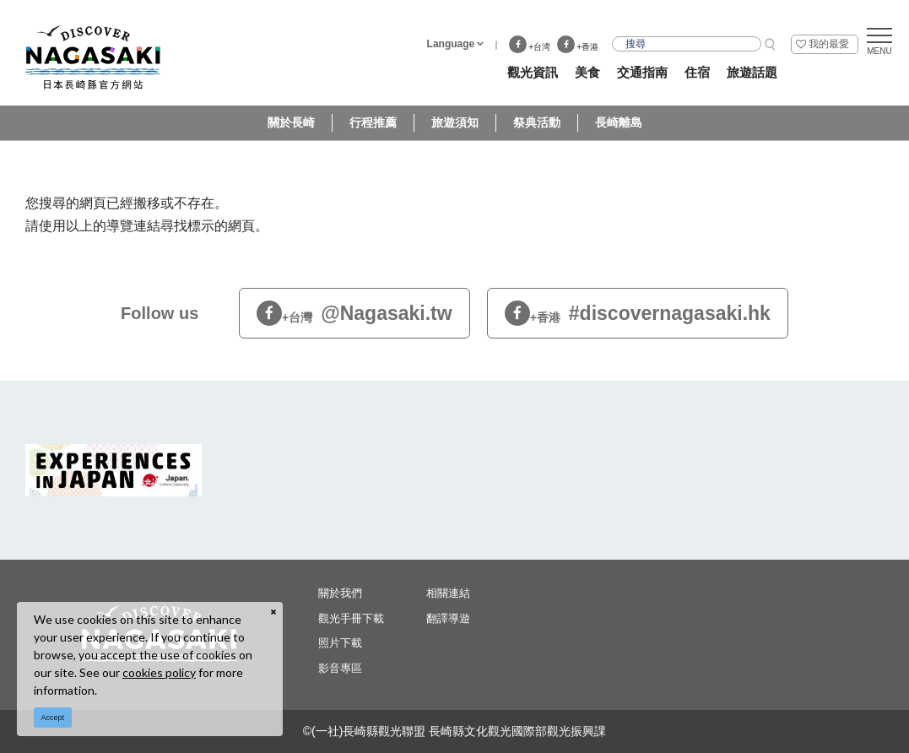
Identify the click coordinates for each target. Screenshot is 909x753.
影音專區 (340, 668)
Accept (53, 717)
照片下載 (340, 643)
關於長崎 (291, 122)
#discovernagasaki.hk (638, 314)
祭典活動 (536, 122)
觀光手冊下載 (351, 618)
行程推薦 (373, 122)
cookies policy (159, 672)
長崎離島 (618, 122)
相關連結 (448, 593)
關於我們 (340, 593)
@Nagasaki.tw (354, 314)
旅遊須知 (455, 122)
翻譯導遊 (448, 618)
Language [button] (451, 44)
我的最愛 (829, 44)
